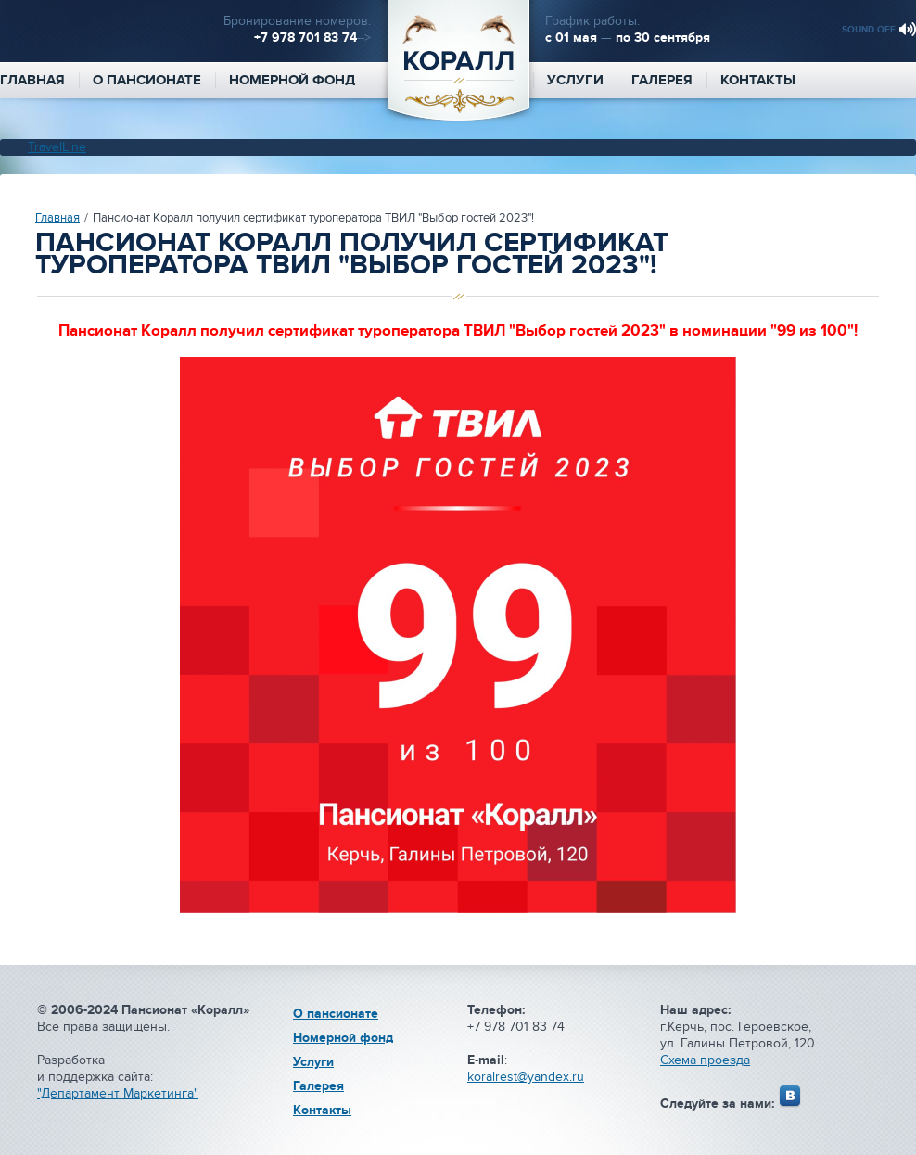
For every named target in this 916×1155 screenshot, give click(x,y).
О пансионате (147, 80)
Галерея (662, 80)
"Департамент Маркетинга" (117, 1093)
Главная (57, 217)
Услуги (575, 80)
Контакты (757, 80)
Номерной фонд (292, 80)
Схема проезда (705, 1060)
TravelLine (57, 147)
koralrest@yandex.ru (525, 1077)
